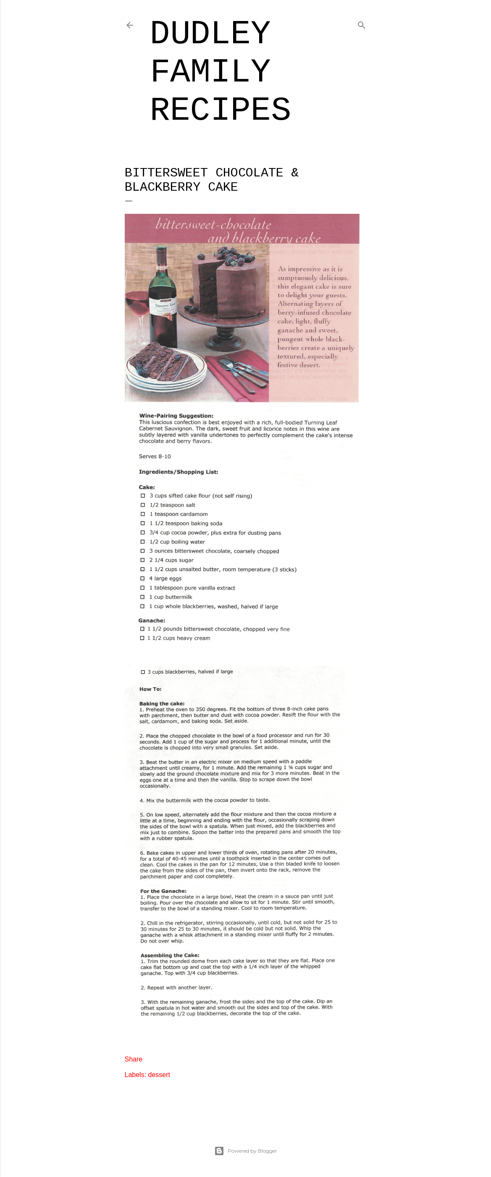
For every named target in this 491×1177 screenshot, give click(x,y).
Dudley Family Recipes (220, 72)
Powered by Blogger (245, 1151)
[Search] (362, 23)
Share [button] (134, 1059)
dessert (159, 1074)
